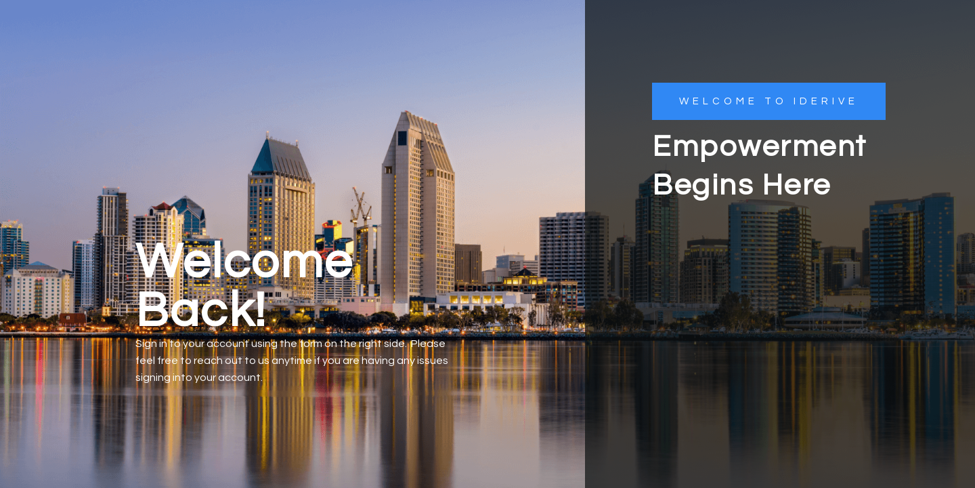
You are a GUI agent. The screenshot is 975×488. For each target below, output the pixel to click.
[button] (769, 101)
